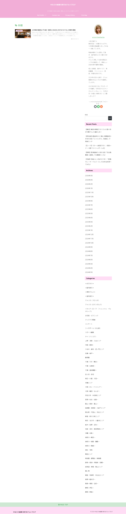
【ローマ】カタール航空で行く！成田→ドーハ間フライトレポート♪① (98, 147)
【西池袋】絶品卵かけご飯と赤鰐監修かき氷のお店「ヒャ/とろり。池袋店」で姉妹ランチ (98, 138)
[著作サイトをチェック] (95, 106)
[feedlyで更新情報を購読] (98, 106)
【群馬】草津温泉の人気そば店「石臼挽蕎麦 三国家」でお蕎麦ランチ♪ (98, 153)
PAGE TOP (63, 505)
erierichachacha (98, 37)
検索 (86, 115)
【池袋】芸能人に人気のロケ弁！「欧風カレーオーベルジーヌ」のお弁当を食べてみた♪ (98, 161)
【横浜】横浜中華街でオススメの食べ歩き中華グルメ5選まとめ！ (98, 130)
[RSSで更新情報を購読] (101, 106)
